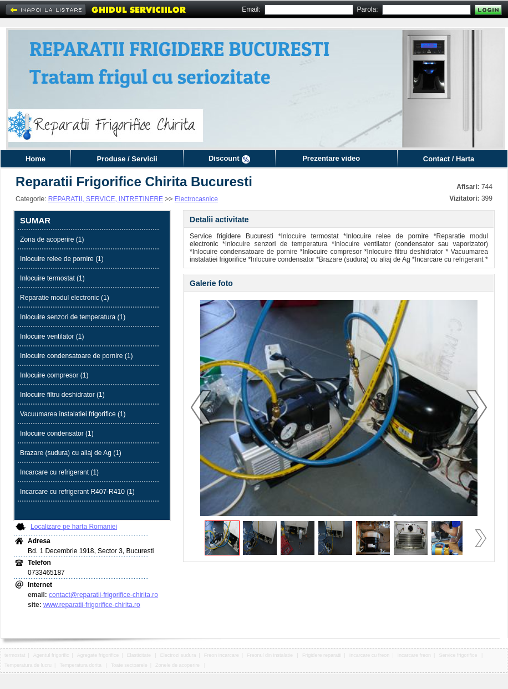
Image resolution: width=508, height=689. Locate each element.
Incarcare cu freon (369, 655)
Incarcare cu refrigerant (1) (59, 472)
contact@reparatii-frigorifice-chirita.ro (103, 595)
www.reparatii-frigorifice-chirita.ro (91, 605)
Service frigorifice (459, 655)
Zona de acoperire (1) (52, 239)
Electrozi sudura (178, 655)
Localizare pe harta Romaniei (74, 526)
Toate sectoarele (129, 665)
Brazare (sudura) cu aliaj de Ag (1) (70, 453)
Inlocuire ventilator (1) (52, 336)
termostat (15, 655)
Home (35, 159)
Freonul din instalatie (270, 655)
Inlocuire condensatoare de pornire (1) (76, 356)
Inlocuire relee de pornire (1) (62, 259)
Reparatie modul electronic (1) (64, 298)
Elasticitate (140, 655)
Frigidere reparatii (322, 655)
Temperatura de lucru (28, 665)
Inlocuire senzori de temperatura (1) (72, 317)
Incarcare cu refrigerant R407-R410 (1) (77, 492)
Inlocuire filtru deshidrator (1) (62, 395)
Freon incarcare (221, 655)
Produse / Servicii (126, 159)
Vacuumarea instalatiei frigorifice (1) (73, 414)
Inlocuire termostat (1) (52, 278)
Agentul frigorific (51, 655)
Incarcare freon (414, 655)
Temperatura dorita (81, 665)
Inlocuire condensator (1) (57, 433)
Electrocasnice (196, 199)
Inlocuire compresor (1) (54, 375)
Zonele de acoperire (178, 665)
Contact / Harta (448, 159)
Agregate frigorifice (98, 655)
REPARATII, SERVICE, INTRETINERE (105, 199)
